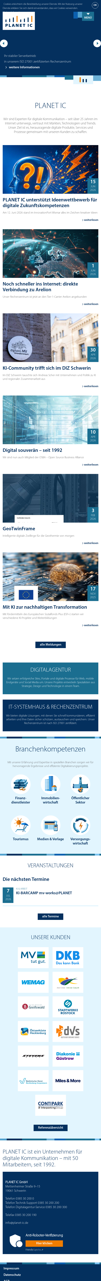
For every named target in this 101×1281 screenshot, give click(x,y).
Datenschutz (12, 1263)
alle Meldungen (50, 633)
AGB (6, 1270)
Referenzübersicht (50, 1116)
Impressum (11, 1257)
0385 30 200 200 (48, 1191)
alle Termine (50, 905)
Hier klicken (44, 1232)
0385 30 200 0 (25, 1187)
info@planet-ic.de (16, 1211)
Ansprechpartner (15, 1276)
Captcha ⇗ (34, 1238)
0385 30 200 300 (56, 1195)
